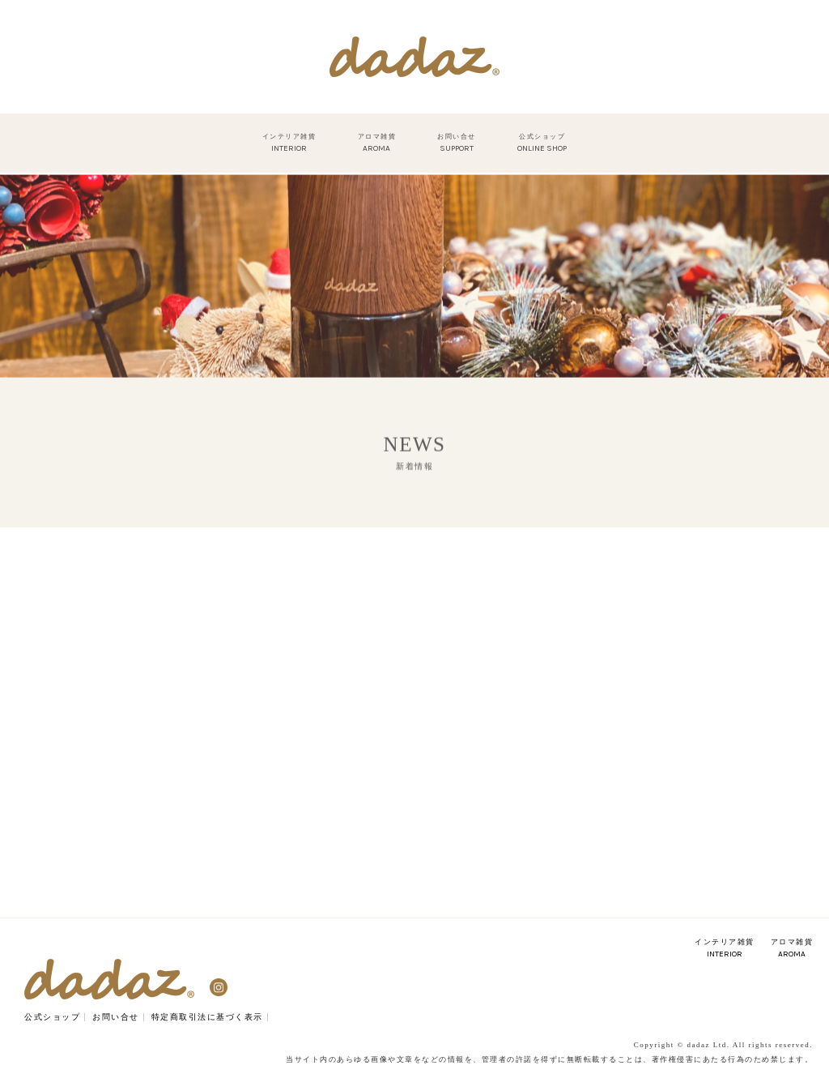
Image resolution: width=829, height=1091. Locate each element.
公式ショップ (52, 1016)
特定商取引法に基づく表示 (207, 1016)
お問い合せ (115, 1016)
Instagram (218, 987)
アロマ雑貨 (792, 948)
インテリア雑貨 (725, 948)
